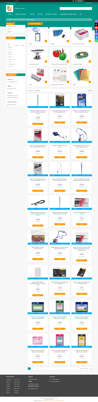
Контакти (40, 14)
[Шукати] (90, 8)
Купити (37, 123)
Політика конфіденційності (58, 400)
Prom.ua (56, 398)
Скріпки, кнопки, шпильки (57, 84)
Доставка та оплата (51, 14)
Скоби (30, 84)
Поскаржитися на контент (47, 400)
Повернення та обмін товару (68, 14)
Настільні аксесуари (34, 64)
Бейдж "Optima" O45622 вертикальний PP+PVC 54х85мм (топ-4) (37, 283)
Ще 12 (10, 66)
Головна (9, 14)
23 (37, 368)
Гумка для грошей (77, 64)
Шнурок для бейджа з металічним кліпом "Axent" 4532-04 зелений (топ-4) (38, 112)
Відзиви (9, 31)
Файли (74, 84)
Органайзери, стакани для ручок (59, 64)
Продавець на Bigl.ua (49, 399)
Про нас (32, 14)
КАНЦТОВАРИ (21, 19)
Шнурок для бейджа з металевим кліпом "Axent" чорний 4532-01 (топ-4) (38, 214)
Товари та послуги (20, 14)
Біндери (53, 43)
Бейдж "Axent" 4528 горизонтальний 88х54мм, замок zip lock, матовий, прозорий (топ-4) (81, 249)
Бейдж (30, 43)
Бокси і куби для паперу (79, 43)
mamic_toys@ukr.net (13, 97)
